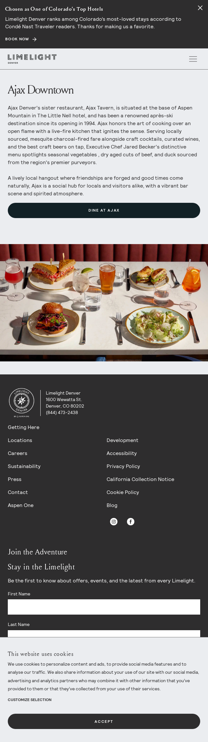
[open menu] (193, 59)
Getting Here (23, 427)
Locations (20, 440)
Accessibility (122, 453)
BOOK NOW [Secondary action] (17, 39)
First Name (19, 594)
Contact (18, 492)
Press (14, 479)
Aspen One (20, 505)
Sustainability (24, 466)
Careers (17, 453)
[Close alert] (200, 7)
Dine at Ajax (104, 210)
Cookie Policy (123, 492)
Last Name (19, 624)
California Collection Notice (140, 479)
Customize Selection (29, 699)
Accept (104, 721)
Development (122, 440)
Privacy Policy (123, 466)
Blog (112, 505)
